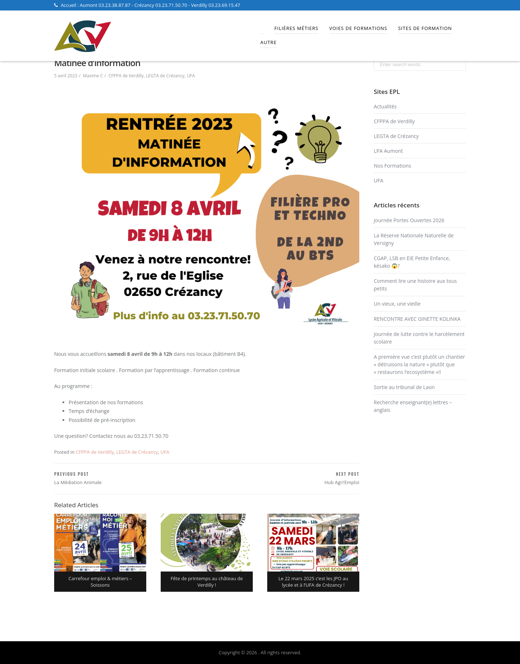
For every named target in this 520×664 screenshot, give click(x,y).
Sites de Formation (425, 28)
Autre (268, 42)
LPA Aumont (388, 150)
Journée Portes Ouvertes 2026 (409, 220)
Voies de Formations (358, 28)
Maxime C (93, 76)
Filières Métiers (296, 28)
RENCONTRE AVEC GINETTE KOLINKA (417, 318)
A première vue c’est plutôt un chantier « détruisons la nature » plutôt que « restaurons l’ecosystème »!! (419, 364)
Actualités (385, 106)
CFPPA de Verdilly (126, 76)
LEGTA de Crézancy (165, 76)
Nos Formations (392, 165)
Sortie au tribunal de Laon (404, 387)
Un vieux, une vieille (397, 303)
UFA (191, 76)
